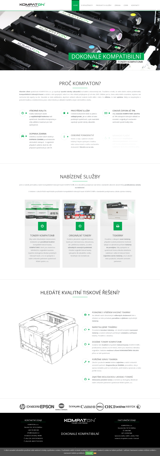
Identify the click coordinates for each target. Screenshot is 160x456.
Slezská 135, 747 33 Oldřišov (33, 427)
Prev (5, 40)
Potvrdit (89, 453)
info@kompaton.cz (33, 433)
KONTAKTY (135, 5)
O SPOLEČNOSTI (87, 5)
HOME (75, 5)
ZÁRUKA (117, 5)
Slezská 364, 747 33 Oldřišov (127, 428)
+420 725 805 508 (33, 430)
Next (155, 40)
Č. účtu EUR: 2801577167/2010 (33, 441)
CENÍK (126, 5)
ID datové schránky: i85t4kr (33, 436)
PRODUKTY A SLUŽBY (103, 5)
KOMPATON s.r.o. (33, 424)
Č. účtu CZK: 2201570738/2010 (33, 438)
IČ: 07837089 (127, 430)
